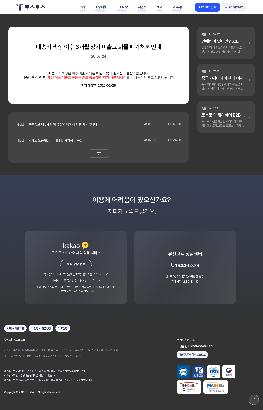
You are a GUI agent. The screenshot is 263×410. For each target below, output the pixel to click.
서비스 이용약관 (15, 328)
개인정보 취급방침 (41, 328)
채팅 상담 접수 (76, 264)
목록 (99, 153)
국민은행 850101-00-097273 (195, 346)
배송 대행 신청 (207, 7)
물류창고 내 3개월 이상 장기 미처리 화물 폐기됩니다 (62, 124)
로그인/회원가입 (234, 7)
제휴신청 (63, 328)
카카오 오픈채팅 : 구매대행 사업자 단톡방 (55, 140)
